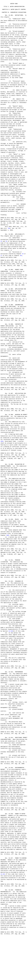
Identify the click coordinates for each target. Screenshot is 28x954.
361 (21, 257)
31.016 (3, 886)
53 (6, 243)
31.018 (11, 640)
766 (9, 230)
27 (1, 257)
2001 (2, 447)
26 (23, 256)
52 (1, 243)
